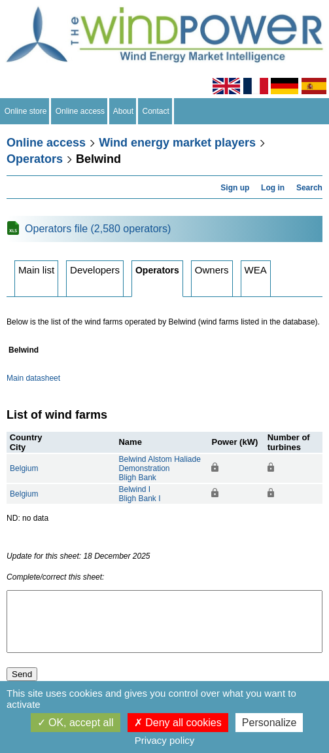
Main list (36, 269)
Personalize (269, 722)
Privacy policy (165, 740)
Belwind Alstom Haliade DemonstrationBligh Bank (159, 468)
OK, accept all (75, 722)
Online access (80, 111)
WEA (256, 269)
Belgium (24, 468)
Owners (212, 269)
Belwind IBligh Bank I (139, 494)
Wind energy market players (177, 142)
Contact (156, 111)
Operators (35, 159)
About (123, 111)
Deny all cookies (178, 722)
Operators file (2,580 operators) (98, 228)
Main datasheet (33, 378)
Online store (25, 111)
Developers (95, 269)
